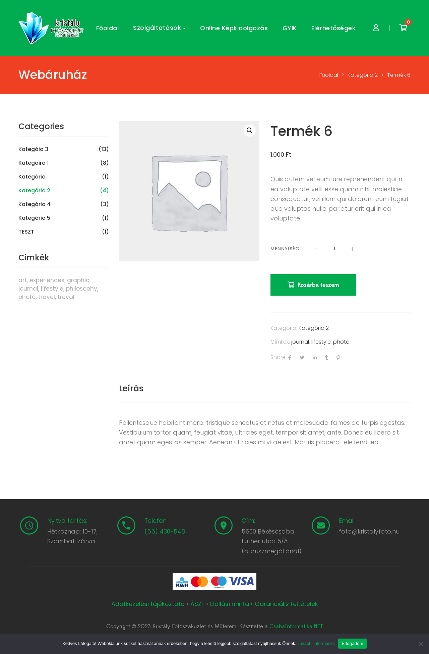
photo (341, 342)
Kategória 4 (34, 204)
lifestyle (321, 342)
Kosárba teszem (318, 285)
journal (300, 342)
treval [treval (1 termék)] (66, 297)
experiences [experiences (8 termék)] (46, 280)
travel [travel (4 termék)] (46, 297)
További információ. (316, 643)
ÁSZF (197, 604)
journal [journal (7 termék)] (28, 289)
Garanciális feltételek (286, 604)
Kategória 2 (314, 328)
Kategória (32, 176)
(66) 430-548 (164, 531)
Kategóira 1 (33, 163)
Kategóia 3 (33, 149)
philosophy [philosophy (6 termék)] (81, 289)
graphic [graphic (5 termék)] (78, 280)
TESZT (26, 232)
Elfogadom (352, 643)
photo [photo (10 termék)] (27, 297)
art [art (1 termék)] (22, 280)
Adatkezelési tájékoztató (148, 604)
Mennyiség (285, 248)
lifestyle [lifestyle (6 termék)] (52, 289)
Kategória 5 (34, 218)
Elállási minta (229, 604)
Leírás (131, 388)
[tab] (131, 388)
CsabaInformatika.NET (296, 626)
